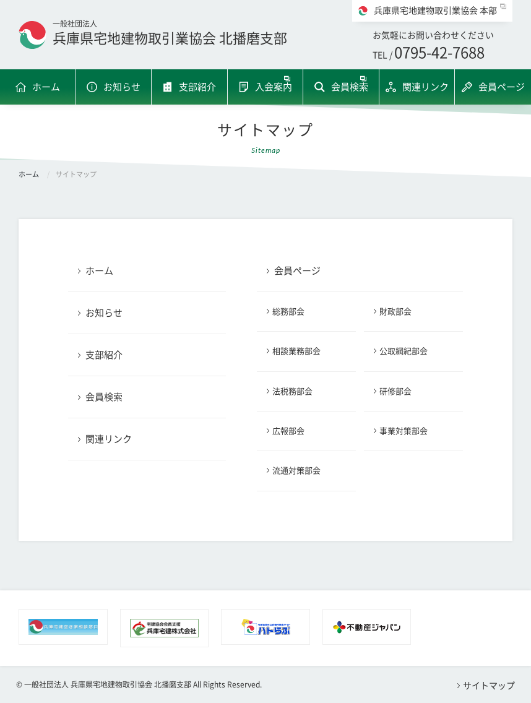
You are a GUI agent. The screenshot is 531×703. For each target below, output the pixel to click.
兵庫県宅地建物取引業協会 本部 (435, 10)
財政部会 (395, 312)
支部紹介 (197, 87)
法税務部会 (292, 391)
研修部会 (395, 391)
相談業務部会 (296, 351)
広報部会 (288, 431)
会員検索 (349, 87)
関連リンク (425, 87)
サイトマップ (489, 685)
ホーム (46, 87)
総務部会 (288, 312)
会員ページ (501, 87)
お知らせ (121, 87)
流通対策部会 (296, 471)
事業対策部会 (403, 431)
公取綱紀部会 (403, 351)
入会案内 (273, 87)
